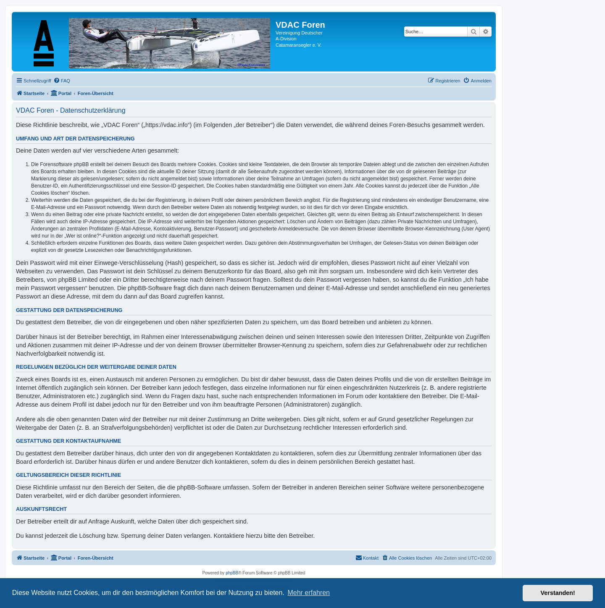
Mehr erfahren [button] (308, 592)
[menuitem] (61, 81)
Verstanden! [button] (558, 592)
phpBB (232, 573)
